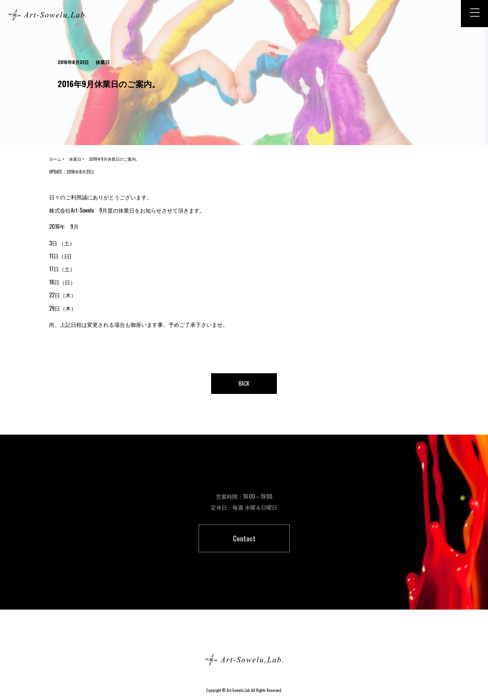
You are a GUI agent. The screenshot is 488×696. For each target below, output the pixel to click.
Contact (244, 538)
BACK (244, 383)
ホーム (244, 635)
